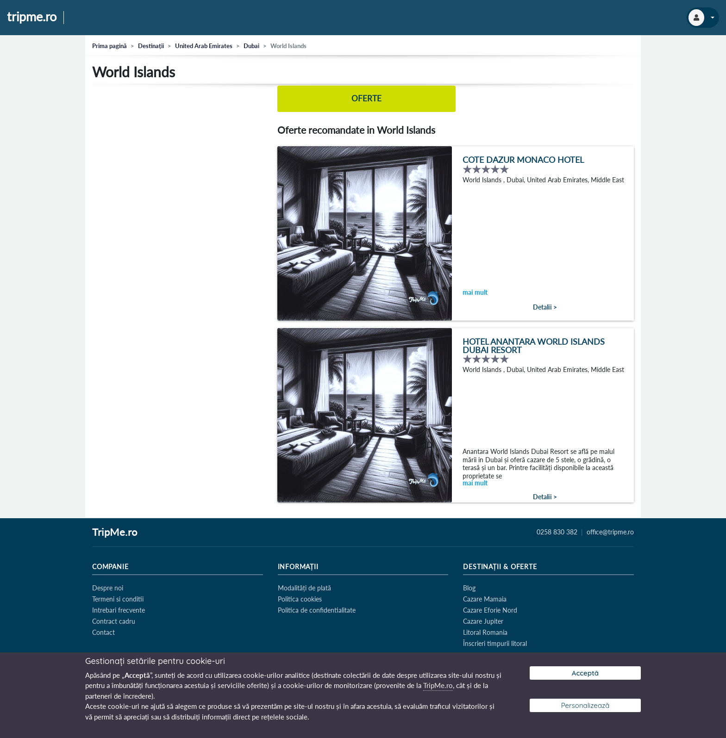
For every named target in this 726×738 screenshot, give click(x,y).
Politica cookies (300, 599)
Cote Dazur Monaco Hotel (523, 161)
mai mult (475, 293)
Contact (103, 632)
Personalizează (585, 705)
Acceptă (585, 673)
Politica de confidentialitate (317, 610)
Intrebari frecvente (118, 610)
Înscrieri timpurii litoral (495, 643)
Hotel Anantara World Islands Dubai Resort (534, 347)
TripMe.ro (115, 532)
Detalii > (545, 307)
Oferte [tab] (366, 99)
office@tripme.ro (610, 532)
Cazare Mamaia (485, 599)
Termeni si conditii (118, 599)
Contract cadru (113, 621)
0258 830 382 (557, 532)
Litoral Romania (485, 632)
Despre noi (107, 588)
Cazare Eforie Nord (490, 610)
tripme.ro (31, 17)
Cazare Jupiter (483, 621)
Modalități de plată (304, 588)
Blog (469, 588)
